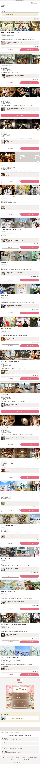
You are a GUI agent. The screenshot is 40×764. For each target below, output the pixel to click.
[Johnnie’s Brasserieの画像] (20, 256)
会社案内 (4, 757)
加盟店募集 (35, 757)
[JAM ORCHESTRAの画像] (20, 289)
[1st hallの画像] (20, 124)
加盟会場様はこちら (30, 757)
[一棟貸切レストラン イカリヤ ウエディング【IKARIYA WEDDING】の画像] (20, 618)
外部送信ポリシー (23, 757)
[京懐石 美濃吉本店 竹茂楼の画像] (20, 322)
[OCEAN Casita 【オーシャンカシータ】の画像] (20, 59)
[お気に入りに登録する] (38, 31)
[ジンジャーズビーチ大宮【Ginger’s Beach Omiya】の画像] (20, 355)
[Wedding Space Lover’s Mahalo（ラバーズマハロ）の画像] (20, 26)
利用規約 (8, 757)
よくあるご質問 (26, 759)
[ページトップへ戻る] (20, 729)
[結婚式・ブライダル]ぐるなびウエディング (7, 732)
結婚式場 (15, 732)
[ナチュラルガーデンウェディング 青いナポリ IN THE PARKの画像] (20, 190)
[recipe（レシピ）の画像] (20, 453)
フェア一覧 (30, 49)
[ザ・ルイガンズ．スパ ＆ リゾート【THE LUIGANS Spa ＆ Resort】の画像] (20, 486)
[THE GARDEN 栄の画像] (20, 420)
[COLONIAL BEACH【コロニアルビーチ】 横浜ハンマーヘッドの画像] (20, 223)
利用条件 (11, 757)
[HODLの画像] (20, 92)
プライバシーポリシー (17, 757)
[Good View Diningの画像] (20, 388)
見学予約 (10, 49)
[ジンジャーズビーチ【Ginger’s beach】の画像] (20, 552)
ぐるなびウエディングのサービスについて (17, 759)
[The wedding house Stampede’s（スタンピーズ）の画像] (20, 157)
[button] (20, 739)
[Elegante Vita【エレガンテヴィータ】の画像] (20, 585)
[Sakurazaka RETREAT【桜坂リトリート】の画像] (20, 519)
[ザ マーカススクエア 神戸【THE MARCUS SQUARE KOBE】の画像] (20, 651)
